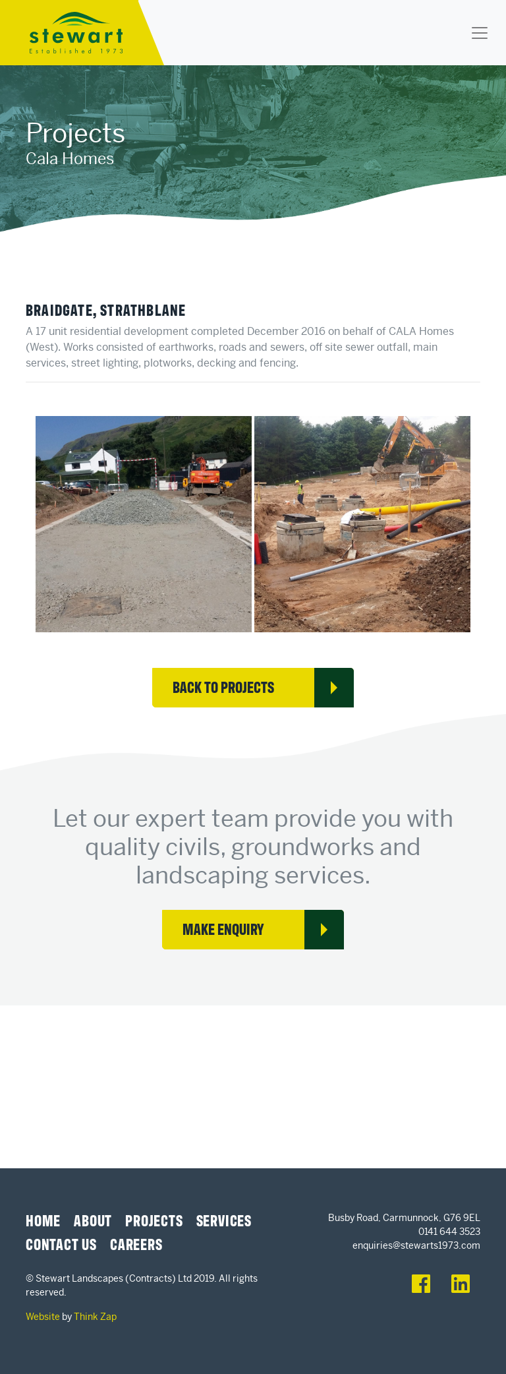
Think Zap (95, 1317)
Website (43, 1317)
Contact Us (61, 1243)
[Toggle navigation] (479, 33)
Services (224, 1219)
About (93, 1219)
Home (43, 1219)
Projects (154, 1219)
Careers (136, 1243)
